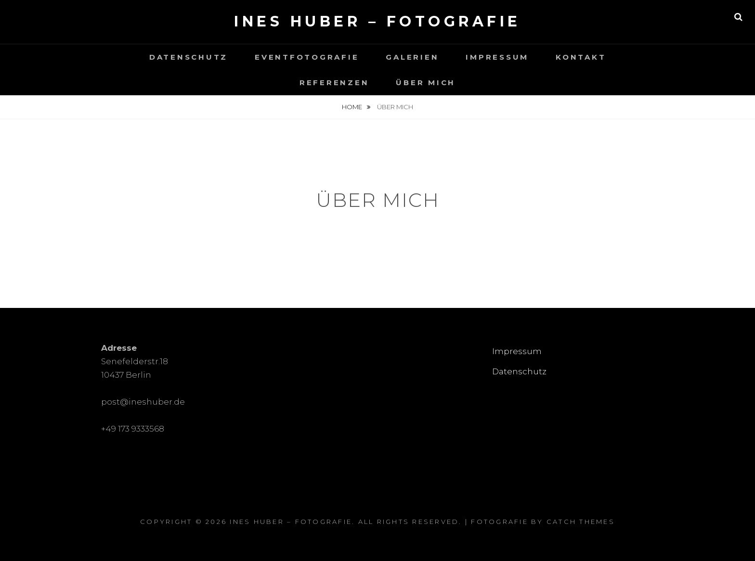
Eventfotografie (307, 57)
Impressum (497, 57)
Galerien (412, 57)
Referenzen (334, 82)
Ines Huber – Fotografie (377, 21)
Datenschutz (188, 57)
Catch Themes (581, 521)
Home (353, 107)
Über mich (426, 82)
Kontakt (581, 57)
